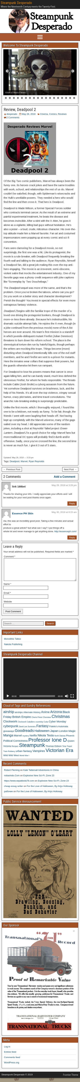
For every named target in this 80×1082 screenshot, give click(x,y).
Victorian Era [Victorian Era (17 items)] (59, 754)
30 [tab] (50, 98)
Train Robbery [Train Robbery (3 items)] (9, 755)
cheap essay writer (13, 790)
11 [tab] (46, 94)
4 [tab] (18, 94)
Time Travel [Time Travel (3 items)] (67, 750)
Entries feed (10, 1056)
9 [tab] (38, 94)
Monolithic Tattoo (12, 643)
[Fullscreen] (72, 700)
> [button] (72, 71)
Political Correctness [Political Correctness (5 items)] (15, 744)
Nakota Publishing (13, 648)
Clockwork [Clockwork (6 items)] (10, 725)
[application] (40, 683)
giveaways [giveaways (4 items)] (8, 735)
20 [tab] (10, 98)
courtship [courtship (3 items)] (39, 726)
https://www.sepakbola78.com (19, 785)
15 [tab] (62, 94)
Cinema (44, 114)
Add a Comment (64, 476)
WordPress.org (11, 1066)
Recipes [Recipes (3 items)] (15, 750)
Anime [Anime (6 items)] (45, 716)
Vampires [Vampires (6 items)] (38, 755)
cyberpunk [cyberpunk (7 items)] (10, 730)
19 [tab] (6, 98)
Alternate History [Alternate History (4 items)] (32, 716)
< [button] (7, 71)
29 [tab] (46, 98)
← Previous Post (11, 469)
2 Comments (12, 117)
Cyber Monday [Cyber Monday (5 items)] (57, 725)
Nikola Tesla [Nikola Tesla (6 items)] (46, 739)
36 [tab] (74, 98)
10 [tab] (42, 94)
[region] (40, 72)
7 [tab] (30, 94)
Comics (53, 114)
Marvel (24, 461)
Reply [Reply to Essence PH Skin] (72, 537)
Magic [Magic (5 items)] (72, 735)
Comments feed (12, 1061)
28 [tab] (42, 98)
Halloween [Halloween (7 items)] (41, 735)
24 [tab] (26, 98)
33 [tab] (62, 98)
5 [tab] (22, 94)
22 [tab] (18, 98)
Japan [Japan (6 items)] (54, 735)
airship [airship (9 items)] (8, 716)
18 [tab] (74, 94)
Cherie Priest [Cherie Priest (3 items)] (36, 721)
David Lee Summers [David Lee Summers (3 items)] (27, 731)
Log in (7, 1051)
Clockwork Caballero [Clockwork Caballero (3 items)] (26, 726)
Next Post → (70, 469)
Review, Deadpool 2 (20, 109)
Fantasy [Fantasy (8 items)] (42, 730)
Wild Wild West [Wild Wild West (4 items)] (11, 759)
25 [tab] (30, 98)
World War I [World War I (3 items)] (24, 760)
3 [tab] (14, 94)
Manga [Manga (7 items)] (8, 739)
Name (7, 588)
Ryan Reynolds (36, 461)
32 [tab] (58, 98)
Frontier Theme (70, 1079)
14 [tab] (58, 94)
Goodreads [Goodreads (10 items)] (24, 735)
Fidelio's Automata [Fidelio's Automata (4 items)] (58, 730)
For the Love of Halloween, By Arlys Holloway (49, 790)
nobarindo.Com (12, 779)
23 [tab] (22, 98)
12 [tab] (50, 94)
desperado (11, 114)
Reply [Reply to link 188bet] (72, 503)
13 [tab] (54, 94)
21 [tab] (14, 98)
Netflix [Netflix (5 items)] (33, 739)
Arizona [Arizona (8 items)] (56, 716)
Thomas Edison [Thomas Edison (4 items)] (54, 750)
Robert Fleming (12, 774)
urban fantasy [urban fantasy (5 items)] (24, 755)
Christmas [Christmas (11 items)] (61, 720)
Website (8, 606)
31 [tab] (54, 98)
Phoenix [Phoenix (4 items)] (70, 740)
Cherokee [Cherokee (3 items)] (47, 721)
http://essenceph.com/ (65, 531)
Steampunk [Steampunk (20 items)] (32, 749)
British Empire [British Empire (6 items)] (21, 721)
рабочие (8, 795)
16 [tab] (66, 94)
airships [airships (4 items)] (19, 716)
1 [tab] (6, 94)
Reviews (62, 114)
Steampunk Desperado (16, 3)
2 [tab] (10, 94)
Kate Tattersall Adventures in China (41, 774)
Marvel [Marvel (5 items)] (18, 739)
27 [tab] (38, 98)
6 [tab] (26, 94)
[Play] (8, 700)
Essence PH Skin (22, 513)
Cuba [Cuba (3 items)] (46, 726)
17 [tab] (70, 94)
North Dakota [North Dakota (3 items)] (59, 740)
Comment (9, 556)
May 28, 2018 (28, 114)
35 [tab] (70, 98)
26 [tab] (34, 98)
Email (7, 597)
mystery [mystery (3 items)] (26, 740)
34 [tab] (66, 98)
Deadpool (15, 461)
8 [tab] (34, 94)
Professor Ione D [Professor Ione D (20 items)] (47, 744)
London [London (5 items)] (63, 735)
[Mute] (66, 700)
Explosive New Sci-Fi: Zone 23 (38, 779)
